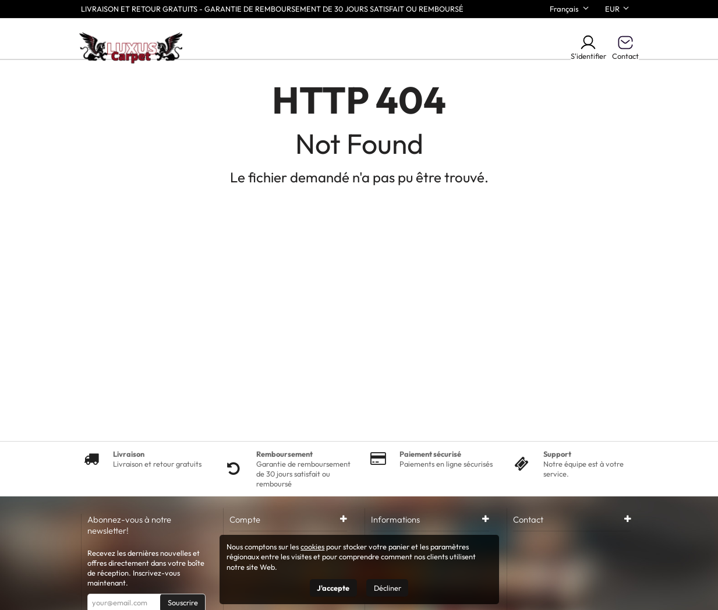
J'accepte (333, 588)
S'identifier (588, 47)
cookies (312, 546)
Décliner (387, 588)
